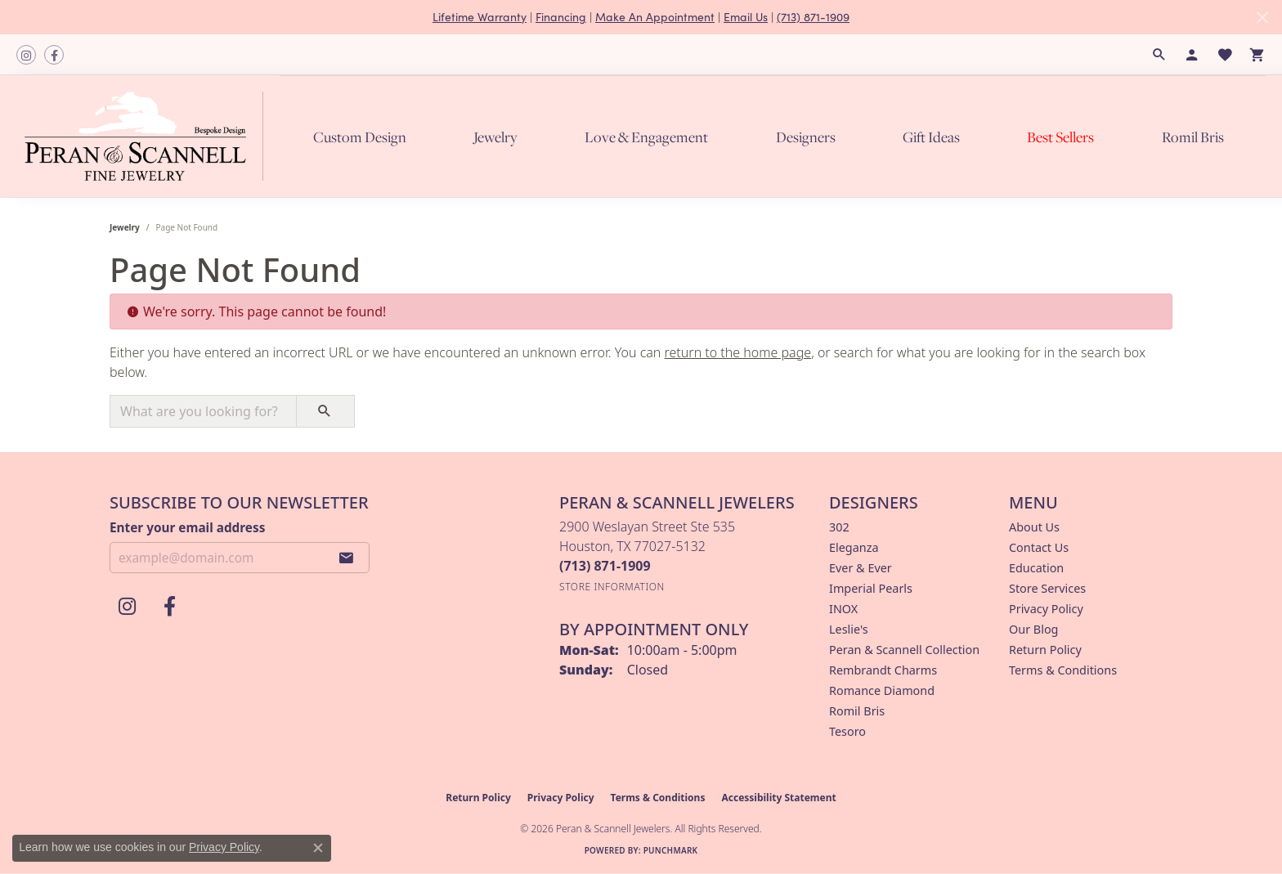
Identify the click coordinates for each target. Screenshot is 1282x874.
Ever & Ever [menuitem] (860, 568)
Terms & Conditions (1063, 670)
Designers (806, 137)
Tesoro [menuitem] (847, 731)
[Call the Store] (605, 566)
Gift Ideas (931, 137)
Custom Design (359, 137)
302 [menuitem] (839, 527)
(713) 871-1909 (813, 17)
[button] (1159, 54)
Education (1036, 568)
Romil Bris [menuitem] (857, 711)
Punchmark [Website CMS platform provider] (670, 850)
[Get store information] (612, 587)
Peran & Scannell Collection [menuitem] (904, 649)
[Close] (1262, 17)
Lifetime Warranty (480, 17)
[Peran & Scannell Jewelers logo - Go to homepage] (148, 135)
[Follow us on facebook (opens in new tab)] (54, 55)
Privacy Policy (1046, 608)
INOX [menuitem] (843, 608)
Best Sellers (1060, 137)
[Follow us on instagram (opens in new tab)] (26, 55)
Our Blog (1033, 629)
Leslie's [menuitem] (848, 629)
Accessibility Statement (778, 798)
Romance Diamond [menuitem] (882, 690)
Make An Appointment (655, 17)
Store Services (1047, 588)
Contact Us (1039, 547)
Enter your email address (187, 527)
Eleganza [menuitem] (853, 547)
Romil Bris (1193, 137)
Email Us (746, 17)
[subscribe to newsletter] (347, 557)
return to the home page (738, 352)
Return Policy (1045, 649)
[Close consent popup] (318, 848)
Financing (561, 17)
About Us (1034, 527)
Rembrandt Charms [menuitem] (883, 670)
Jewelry (495, 137)
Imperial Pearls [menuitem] (870, 588)
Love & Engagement (646, 137)
